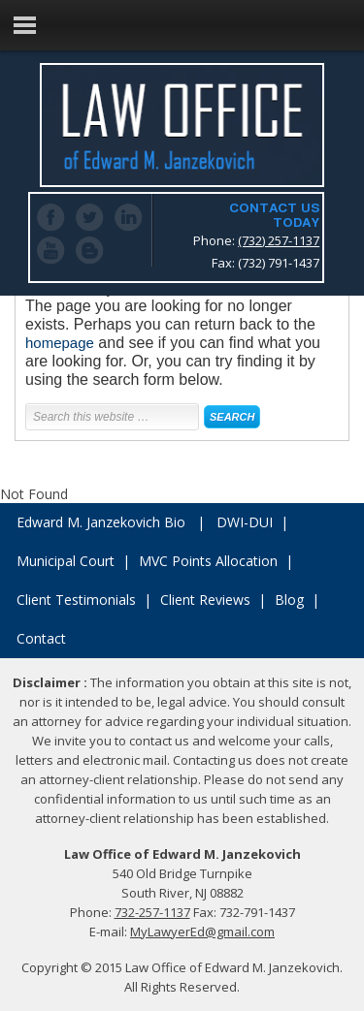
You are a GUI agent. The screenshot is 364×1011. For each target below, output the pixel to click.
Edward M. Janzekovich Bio (101, 522)
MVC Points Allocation (208, 561)
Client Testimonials (76, 599)
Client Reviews (205, 599)
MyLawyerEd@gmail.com (202, 931)
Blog (289, 599)
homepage (59, 342)
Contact (41, 638)
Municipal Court (66, 561)
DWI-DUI (244, 522)
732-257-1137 (152, 912)
